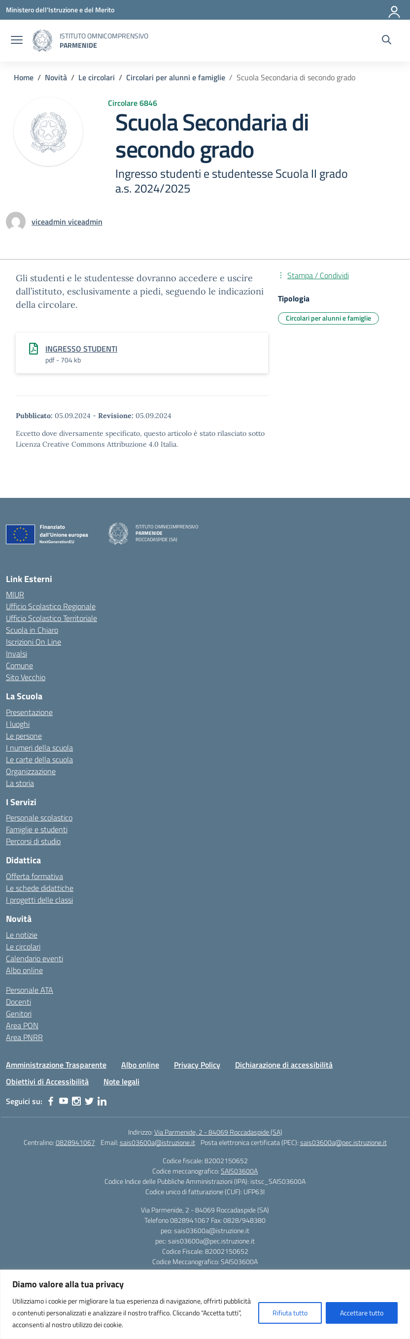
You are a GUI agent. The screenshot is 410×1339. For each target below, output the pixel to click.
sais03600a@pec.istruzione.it (343, 1142)
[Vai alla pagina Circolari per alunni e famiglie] (175, 77)
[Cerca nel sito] (386, 40)
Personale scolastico (39, 817)
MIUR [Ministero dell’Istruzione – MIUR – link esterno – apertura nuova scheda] (15, 594)
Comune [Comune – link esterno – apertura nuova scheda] (19, 665)
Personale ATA (29, 990)
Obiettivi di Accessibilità (47, 1081)
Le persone (24, 736)
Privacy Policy (197, 1065)
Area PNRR (24, 1037)
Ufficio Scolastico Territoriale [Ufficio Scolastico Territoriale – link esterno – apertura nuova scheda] (51, 618)
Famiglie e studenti (37, 829)
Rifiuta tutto (290, 1312)
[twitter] (89, 1101)
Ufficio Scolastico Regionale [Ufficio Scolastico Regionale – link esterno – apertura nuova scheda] (51, 606)
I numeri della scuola (39, 747)
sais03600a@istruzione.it (157, 1142)
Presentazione (29, 712)
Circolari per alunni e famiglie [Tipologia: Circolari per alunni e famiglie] (328, 318)
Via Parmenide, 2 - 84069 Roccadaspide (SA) (218, 1132)
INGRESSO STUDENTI (81, 349)
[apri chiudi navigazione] (17, 41)
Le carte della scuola (39, 759)
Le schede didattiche (39, 888)
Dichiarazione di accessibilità (284, 1065)
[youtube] (63, 1101)
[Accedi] (394, 9)
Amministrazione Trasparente (56, 1065)
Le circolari (23, 946)
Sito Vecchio (25, 677)
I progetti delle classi (39, 900)
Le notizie (21, 935)
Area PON (22, 1025)
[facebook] (50, 1101)
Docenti (18, 1002)
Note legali (121, 1081)
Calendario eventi (34, 958)
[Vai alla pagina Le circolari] (96, 77)
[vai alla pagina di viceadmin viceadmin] (67, 222)
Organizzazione (31, 771)
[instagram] (76, 1101)
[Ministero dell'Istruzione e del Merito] (60, 9)
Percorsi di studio (33, 841)
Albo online (24, 970)
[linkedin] (102, 1101)
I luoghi (18, 724)
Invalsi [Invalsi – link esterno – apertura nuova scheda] (16, 653)
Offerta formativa (34, 876)
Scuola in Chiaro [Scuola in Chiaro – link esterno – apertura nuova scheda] (32, 630)
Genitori (19, 1013)
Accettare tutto (361, 1312)
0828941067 (75, 1142)
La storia (20, 783)
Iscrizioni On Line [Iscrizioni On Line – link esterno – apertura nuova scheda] (33, 642)
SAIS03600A (239, 1171)
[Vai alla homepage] (42, 41)
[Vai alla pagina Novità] (56, 77)
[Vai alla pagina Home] (24, 77)
